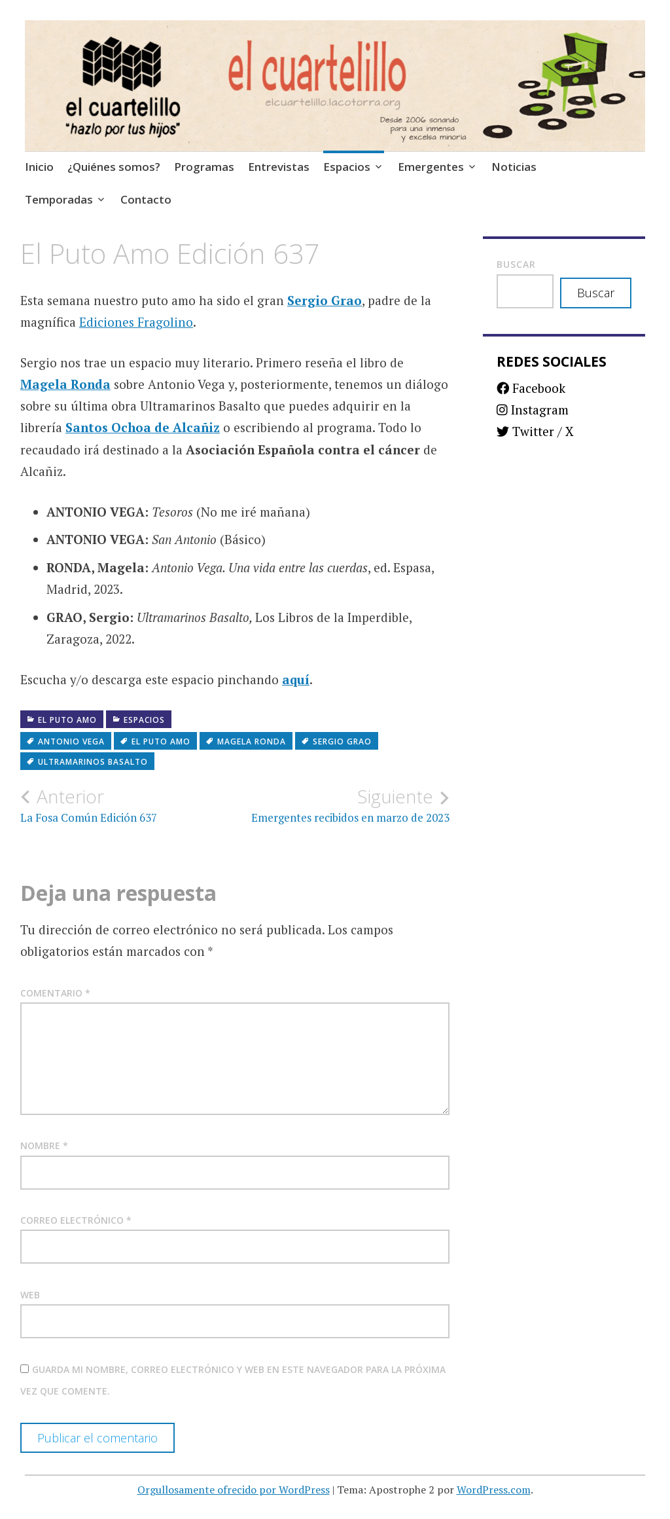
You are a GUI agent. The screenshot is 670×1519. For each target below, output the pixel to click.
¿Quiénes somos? (113, 166)
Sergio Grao (324, 300)
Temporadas (59, 199)
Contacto (145, 199)
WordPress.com (494, 1489)
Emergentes (431, 166)
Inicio (39, 166)
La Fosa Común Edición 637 (127, 805)
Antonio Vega (71, 741)
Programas (204, 166)
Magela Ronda (65, 384)
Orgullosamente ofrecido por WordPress (233, 1489)
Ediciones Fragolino (136, 322)
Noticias (514, 166)
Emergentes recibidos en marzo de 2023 (342, 805)
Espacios (346, 166)
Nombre (44, 1145)
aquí (295, 679)
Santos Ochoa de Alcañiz (142, 427)
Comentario (55, 993)
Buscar (516, 264)
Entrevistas (278, 166)
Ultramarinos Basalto (93, 761)
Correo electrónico (76, 1220)
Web (30, 1295)
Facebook (531, 388)
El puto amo (67, 719)
